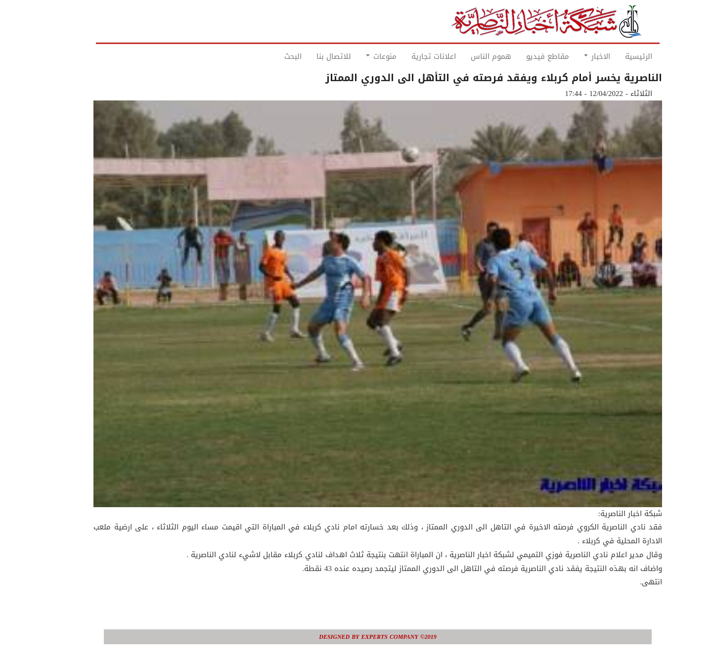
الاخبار (575, 56)
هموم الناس (469, 56)
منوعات (359, 56)
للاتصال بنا (312, 56)
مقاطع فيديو (525, 56)
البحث (271, 56)
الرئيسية (616, 56)
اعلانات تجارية (412, 56)
